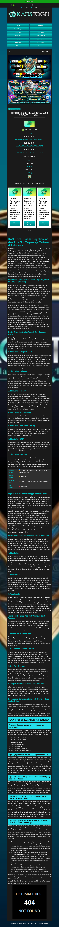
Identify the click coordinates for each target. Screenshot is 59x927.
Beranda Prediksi (14, 109)
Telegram (24, 7)
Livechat (34, 7)
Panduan (40, 46)
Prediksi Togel (18, 28)
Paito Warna (18, 39)
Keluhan (18, 46)
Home (18, 25)
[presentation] (28, 230)
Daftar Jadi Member (40, 5)
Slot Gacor (18, 35)
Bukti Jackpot (41, 42)
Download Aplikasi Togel (22, 5)
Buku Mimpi (18, 42)
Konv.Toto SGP (41, 39)
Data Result (41, 32)
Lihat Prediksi (14, 224)
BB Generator (41, 35)
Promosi (41, 28)
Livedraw (40, 25)
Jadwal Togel (18, 32)
